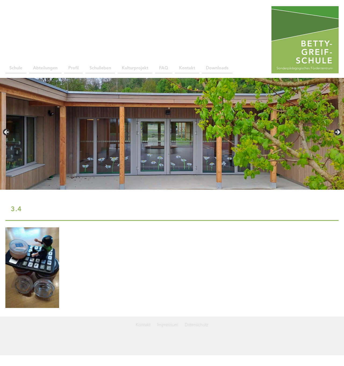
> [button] (337, 132)
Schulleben (100, 68)
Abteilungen (45, 68)
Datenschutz (196, 325)
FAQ (163, 68)
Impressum (167, 325)
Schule (15, 68)
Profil (73, 68)
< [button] (7, 132)
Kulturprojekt (135, 68)
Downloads (217, 68)
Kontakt (187, 68)
